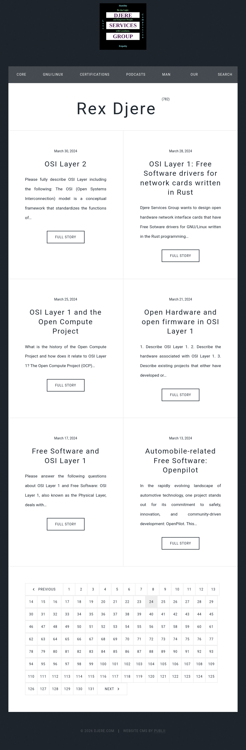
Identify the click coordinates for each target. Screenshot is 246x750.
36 (103, 614)
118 (127, 676)
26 (175, 602)
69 (115, 639)
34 (79, 614)
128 (55, 689)
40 (151, 614)
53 (115, 627)
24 (151, 602)
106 (175, 664)
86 (127, 651)
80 (55, 651)
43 (187, 614)
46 (31, 627)
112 (55, 676)
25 (163, 602)
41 (163, 614)
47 (43, 627)
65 (67, 639)
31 (43, 614)
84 (103, 651)
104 (151, 664)
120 (151, 676)
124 (199, 676)
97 (67, 664)
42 (175, 614)
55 (139, 627)
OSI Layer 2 (65, 164)
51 (91, 627)
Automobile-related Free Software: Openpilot (180, 460)
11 (189, 589)
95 (43, 664)
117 (115, 676)
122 (175, 676)
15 (43, 602)
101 (115, 664)
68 (103, 639)
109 (211, 664)
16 (55, 602)
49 (67, 627)
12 (201, 589)
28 (199, 602)
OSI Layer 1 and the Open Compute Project (66, 321)
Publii (160, 731)
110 (31, 676)
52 (103, 627)
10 (177, 589)
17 (67, 602)
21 (115, 602)
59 (187, 627)
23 (139, 602)
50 (79, 627)
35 (91, 614)
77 (211, 639)
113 (67, 676)
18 (79, 602)
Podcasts (135, 74)
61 (211, 627)
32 (55, 614)
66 (79, 639)
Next (109, 689)
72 (151, 639)
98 (79, 664)
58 (175, 627)
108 (199, 664)
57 (163, 627)
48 (55, 627)
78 (31, 651)
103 (139, 664)
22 (127, 602)
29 (211, 602)
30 (31, 614)
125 (211, 676)
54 (127, 627)
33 (67, 614)
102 (127, 664)
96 (55, 664)
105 (163, 664)
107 (187, 664)
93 (211, 651)
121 (163, 676)
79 (43, 651)
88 (151, 651)
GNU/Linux (53, 74)
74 (175, 639)
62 (31, 639)
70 (127, 639)
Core (21, 74)
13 (213, 589)
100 (103, 664)
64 (55, 639)
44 (199, 614)
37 (115, 614)
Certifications (95, 74)
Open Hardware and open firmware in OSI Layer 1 (181, 321)
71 (139, 639)
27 (187, 602)
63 (43, 639)
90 (175, 651)
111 (43, 676)
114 (79, 676)
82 (79, 651)
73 (163, 639)
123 (187, 676)
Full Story (65, 237)
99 (91, 664)
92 (199, 651)
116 (103, 676)
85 (115, 651)
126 (31, 689)
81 (67, 651)
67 (91, 639)
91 (187, 651)
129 (67, 689)
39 (139, 614)
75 (187, 639)
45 (211, 614)
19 (91, 602)
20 (103, 602)
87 (139, 651)
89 (163, 651)
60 (199, 627)
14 (31, 602)
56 (151, 627)
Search (225, 74)
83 (91, 651)
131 (91, 689)
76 (199, 639)
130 (79, 689)
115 (91, 676)
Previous (46, 589)
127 (43, 689)
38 (127, 614)
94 (31, 664)
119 (139, 676)
